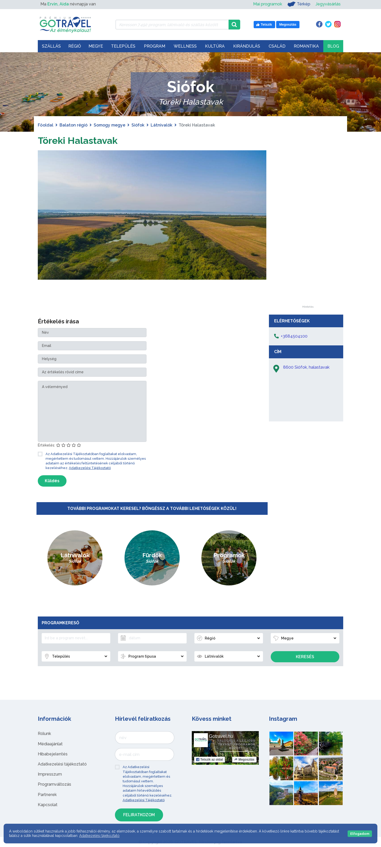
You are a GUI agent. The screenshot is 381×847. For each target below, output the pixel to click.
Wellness (185, 46)
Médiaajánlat (50, 743)
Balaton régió (73, 125)
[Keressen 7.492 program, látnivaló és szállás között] (172, 24)
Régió (74, 46)
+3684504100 (294, 336)
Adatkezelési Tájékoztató (90, 468)
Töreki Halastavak (82, 140)
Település (123, 46)
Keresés (305, 656)
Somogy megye (109, 125)
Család (277, 46)
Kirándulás (246, 46)
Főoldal (45, 125)
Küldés (52, 480)
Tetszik (209, 759)
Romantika (306, 46)
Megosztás (244, 759)
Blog (333, 46)
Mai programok (267, 4)
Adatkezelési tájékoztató (62, 764)
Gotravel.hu (221, 736)
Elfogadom (359, 834)
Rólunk (44, 733)
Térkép (298, 4)
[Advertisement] (308, 228)
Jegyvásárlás (328, 4)
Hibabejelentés (53, 754)
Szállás (51, 46)
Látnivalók (161, 125)
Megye (96, 46)
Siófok (137, 125)
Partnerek (47, 794)
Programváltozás (54, 784)
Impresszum (50, 774)
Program (154, 46)
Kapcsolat (47, 804)
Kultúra (215, 46)
